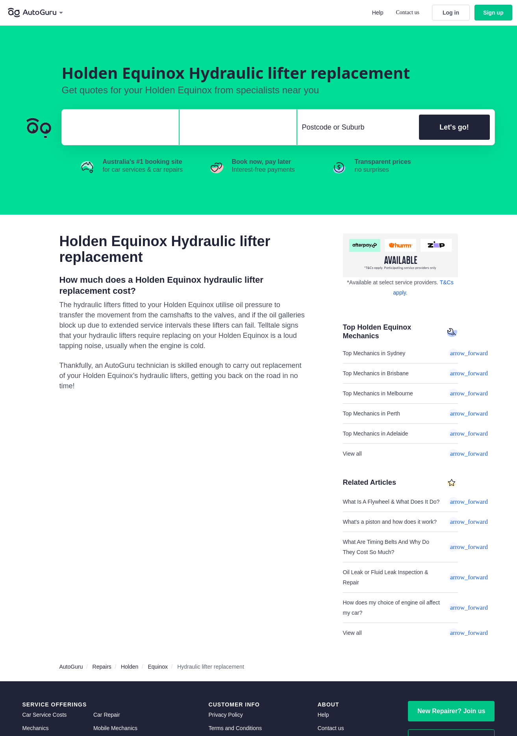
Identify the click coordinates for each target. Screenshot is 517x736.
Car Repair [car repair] (106, 715)
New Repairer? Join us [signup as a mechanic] (451, 711)
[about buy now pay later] (400, 255)
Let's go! (454, 127)
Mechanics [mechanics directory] (35, 728)
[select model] (235, 127)
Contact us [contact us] (330, 728)
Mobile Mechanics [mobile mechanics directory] (115, 728)
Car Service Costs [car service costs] (44, 715)
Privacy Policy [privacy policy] (226, 715)
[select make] (117, 127)
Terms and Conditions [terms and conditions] (235, 728)
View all (400, 453)
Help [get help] (323, 715)
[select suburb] (356, 127)
